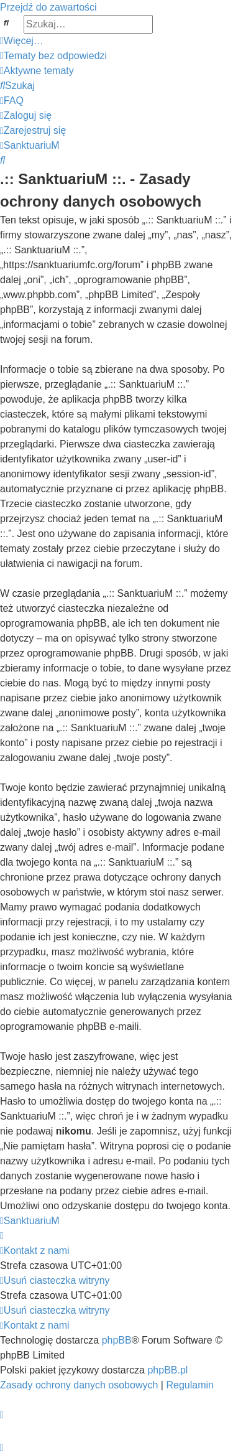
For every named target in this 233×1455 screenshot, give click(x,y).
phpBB (117, 1340)
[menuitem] (53, 55)
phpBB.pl (167, 1370)
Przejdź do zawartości (48, 7)
